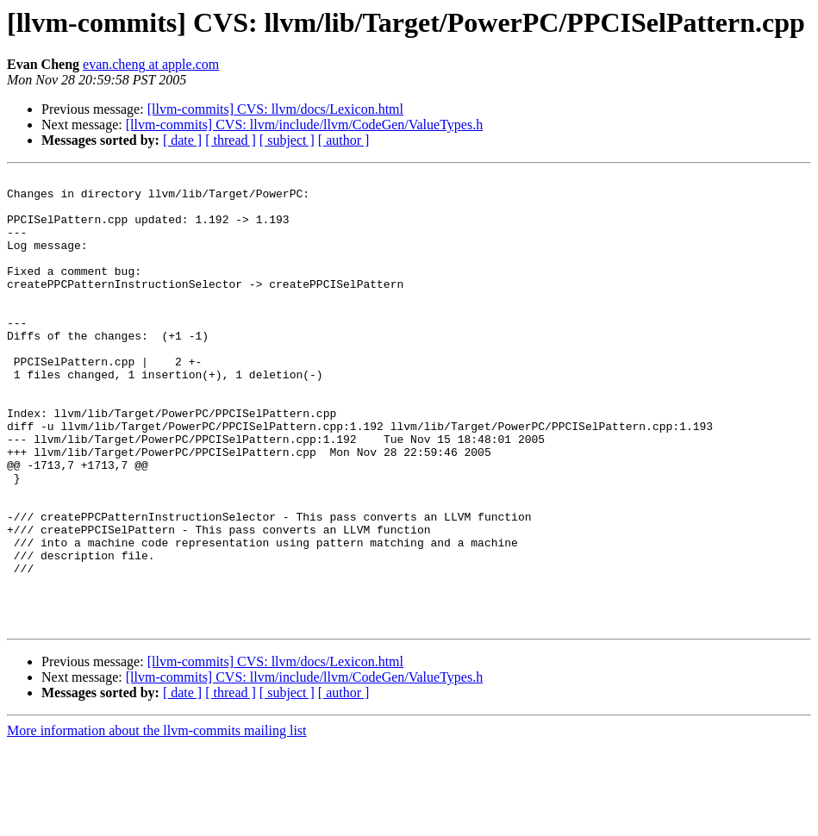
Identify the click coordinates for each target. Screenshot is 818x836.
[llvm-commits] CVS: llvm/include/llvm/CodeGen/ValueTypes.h (304, 124)
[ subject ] (287, 140)
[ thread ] (230, 140)
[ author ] (344, 140)
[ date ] (182, 140)
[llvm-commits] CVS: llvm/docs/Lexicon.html (275, 109)
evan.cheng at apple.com (151, 64)
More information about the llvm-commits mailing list (157, 821)
